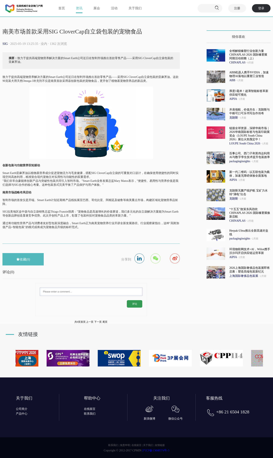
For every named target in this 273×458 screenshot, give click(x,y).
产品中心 (21, 413)
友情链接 (160, 445)
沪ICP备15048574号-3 (155, 450)
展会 (96, 8)
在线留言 (89, 408)
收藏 (23, 259)
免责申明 (125, 445)
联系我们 (89, 413)
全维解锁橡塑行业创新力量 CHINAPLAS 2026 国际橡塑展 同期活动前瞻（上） (248, 54)
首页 (61, 8)
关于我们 (135, 8)
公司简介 (21, 408)
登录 (261, 8)
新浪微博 (149, 418)
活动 (114, 8)
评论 (134, 303)
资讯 (79, 8)
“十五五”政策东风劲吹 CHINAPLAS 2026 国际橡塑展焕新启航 (249, 213)
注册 (237, 8)
